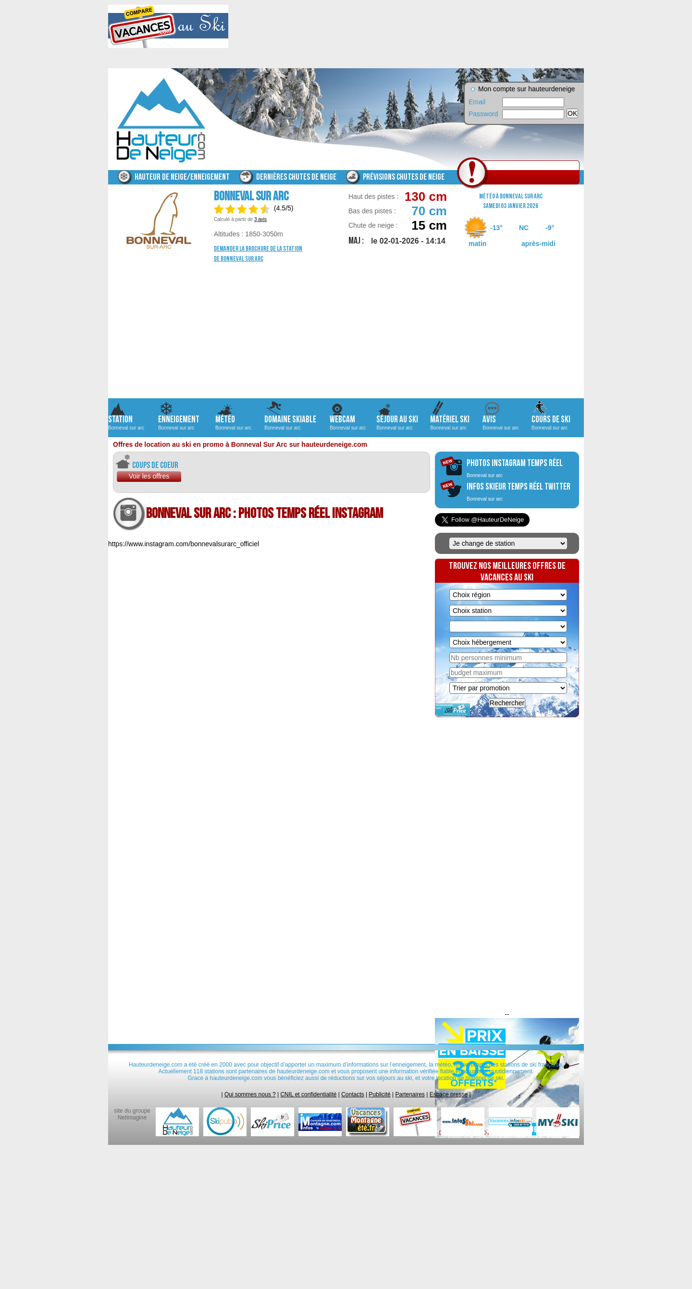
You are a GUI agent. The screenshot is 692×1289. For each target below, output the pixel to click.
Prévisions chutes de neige (404, 177)
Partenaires (410, 1094)
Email (477, 102)
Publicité (379, 1094)
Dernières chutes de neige (296, 177)
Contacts (352, 1094)
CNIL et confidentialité (308, 1094)
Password (483, 114)
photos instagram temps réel (515, 468)
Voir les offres (149, 476)
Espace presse (449, 1094)
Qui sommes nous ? (250, 1094)
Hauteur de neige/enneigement (182, 177)
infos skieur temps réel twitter (518, 491)
